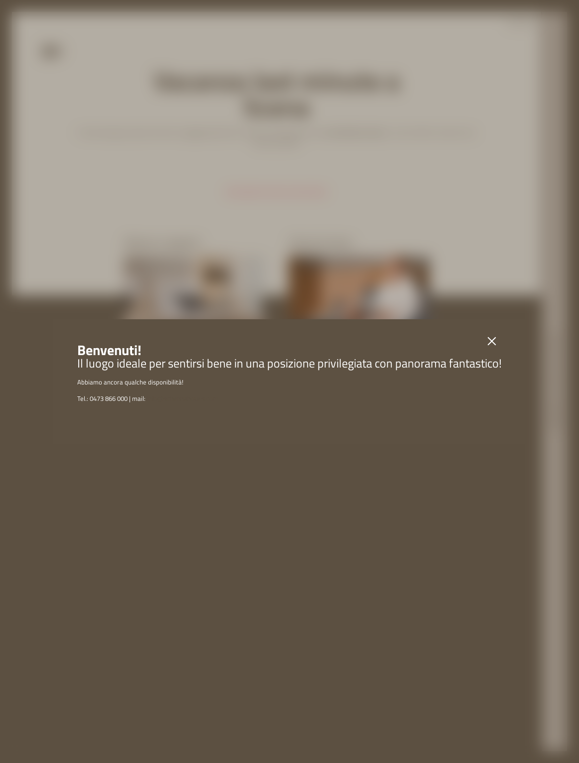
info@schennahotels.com (182, 398)
